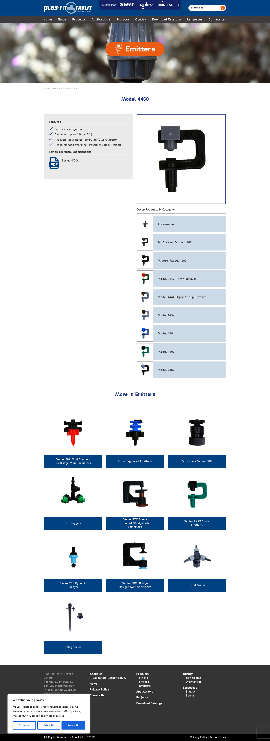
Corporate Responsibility (109, 678)
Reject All (49, 725)
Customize (24, 725)
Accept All (73, 725)
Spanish (191, 696)
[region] (49, 713)
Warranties (193, 682)
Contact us (217, 19)
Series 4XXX (70, 161)
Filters (143, 678)
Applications (101, 19)
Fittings (144, 682)
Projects (122, 19)
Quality (140, 19)
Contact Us (97, 695)
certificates (193, 678)
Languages (194, 19)
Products (79, 19)
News (62, 19)
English (191, 692)
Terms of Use (218, 737)
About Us (96, 674)
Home (48, 19)
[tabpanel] (181, 159)
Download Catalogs (166, 19)
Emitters (145, 686)
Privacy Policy (99, 690)
